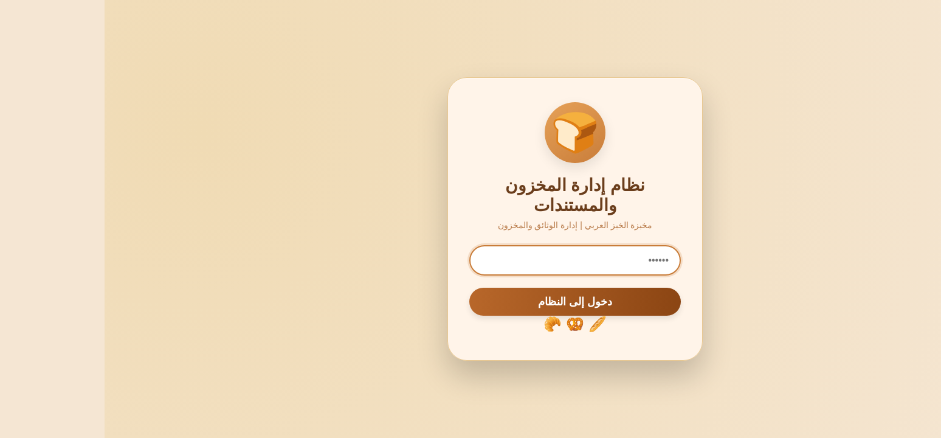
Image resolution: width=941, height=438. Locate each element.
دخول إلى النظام (470, 302)
